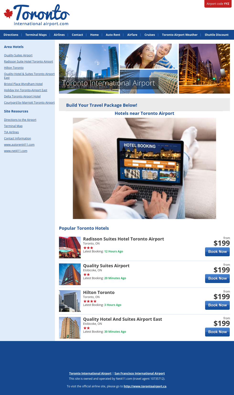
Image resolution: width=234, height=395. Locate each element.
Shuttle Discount (217, 35)
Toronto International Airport (90, 373)
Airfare (132, 35)
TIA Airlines (11, 132)
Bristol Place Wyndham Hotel (23, 84)
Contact (77, 35)
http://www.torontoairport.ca (145, 386)
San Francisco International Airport (140, 373)
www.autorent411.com (19, 145)
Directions (11, 35)
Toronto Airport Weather (180, 35)
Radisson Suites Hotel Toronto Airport (123, 239)
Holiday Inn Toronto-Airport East (25, 90)
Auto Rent (113, 35)
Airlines (59, 35)
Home (94, 35)
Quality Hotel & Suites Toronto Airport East (29, 76)
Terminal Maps (36, 35)
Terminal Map (13, 126)
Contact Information (17, 138)
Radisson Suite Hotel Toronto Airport (28, 61)
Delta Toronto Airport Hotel (22, 96)
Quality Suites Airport (18, 55)
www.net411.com (15, 151)
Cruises (149, 35)
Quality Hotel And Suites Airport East (122, 319)
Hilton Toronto (14, 68)
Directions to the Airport (20, 120)
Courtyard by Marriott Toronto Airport (29, 103)
